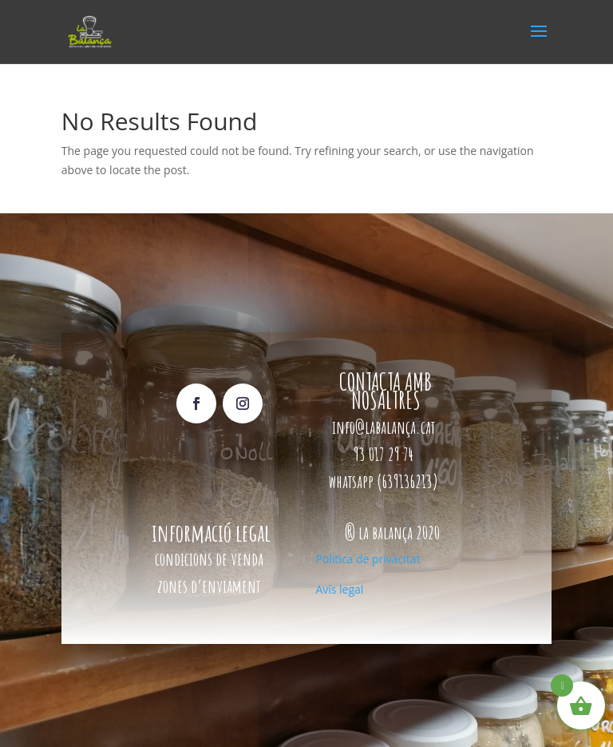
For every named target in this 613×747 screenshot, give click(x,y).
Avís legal (339, 589)
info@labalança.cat (383, 427)
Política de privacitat (367, 558)
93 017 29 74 (385, 454)
